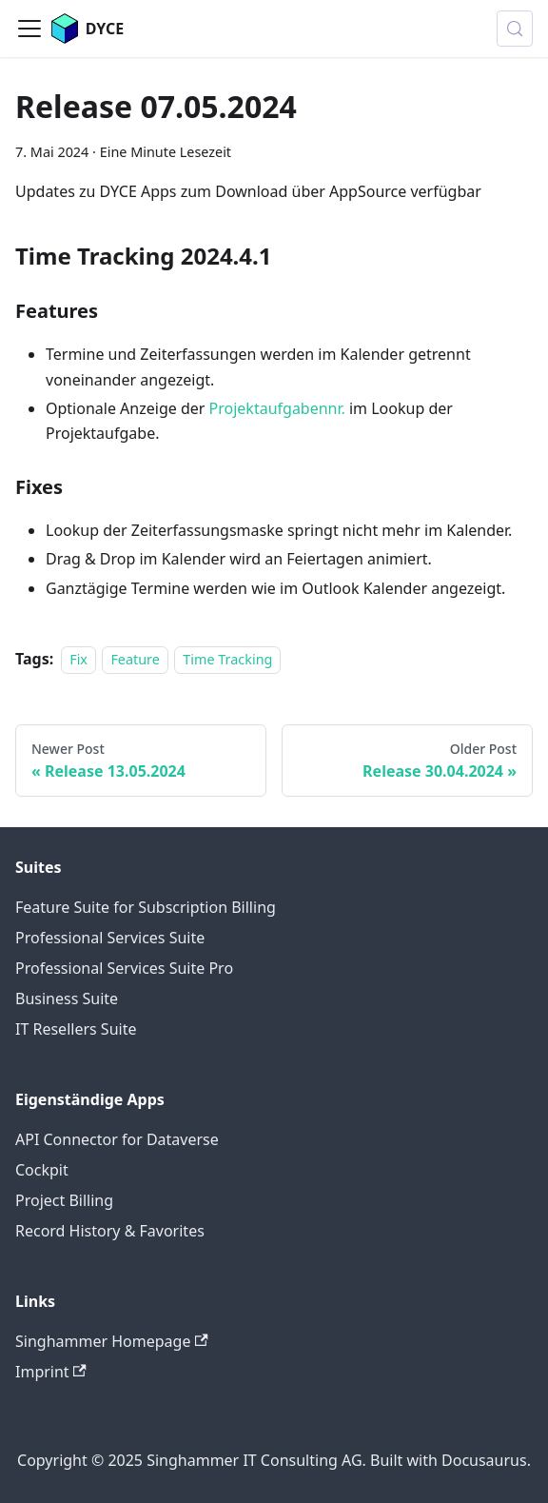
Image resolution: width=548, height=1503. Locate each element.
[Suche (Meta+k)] (515, 28)
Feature (135, 659)
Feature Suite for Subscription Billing (145, 907)
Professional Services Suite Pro (124, 968)
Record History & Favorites (110, 1230)
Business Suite (66, 998)
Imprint (51, 1371)
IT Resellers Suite (75, 1028)
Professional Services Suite (110, 937)
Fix (78, 659)
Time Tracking (227, 659)
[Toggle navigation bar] (29, 28)
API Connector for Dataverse (117, 1139)
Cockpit (41, 1169)
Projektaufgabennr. (277, 408)
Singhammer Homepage (111, 1341)
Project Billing (64, 1200)
